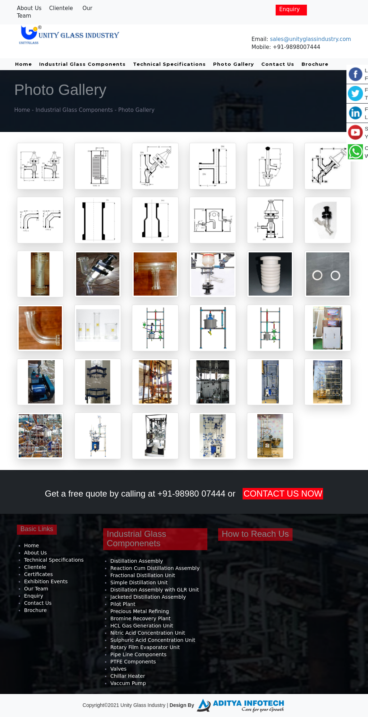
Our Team (36, 589)
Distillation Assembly (136, 561)
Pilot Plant (122, 604)
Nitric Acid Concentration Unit (147, 633)
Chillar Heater (127, 676)
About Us (29, 8)
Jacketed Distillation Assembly (148, 597)
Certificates (38, 574)
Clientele (61, 8)
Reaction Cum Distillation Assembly (154, 568)
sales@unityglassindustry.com (310, 39)
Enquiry (289, 9)
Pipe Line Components (138, 654)
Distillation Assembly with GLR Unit (154, 590)
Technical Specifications (169, 64)
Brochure (315, 64)
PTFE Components (133, 662)
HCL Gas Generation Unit (141, 626)
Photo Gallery (233, 64)
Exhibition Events (46, 581)
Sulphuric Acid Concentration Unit (152, 640)
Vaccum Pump (128, 683)
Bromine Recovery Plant (140, 618)
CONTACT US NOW (283, 493)
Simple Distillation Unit (139, 582)
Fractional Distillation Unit (142, 575)
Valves (118, 669)
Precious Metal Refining (139, 611)
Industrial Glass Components (82, 64)
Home (23, 64)
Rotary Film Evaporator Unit (145, 647)
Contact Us (277, 64)
